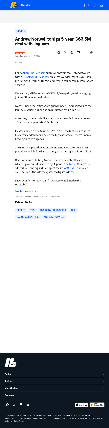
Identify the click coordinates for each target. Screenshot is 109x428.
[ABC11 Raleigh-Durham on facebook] (7, 405)
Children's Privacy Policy (63, 415)
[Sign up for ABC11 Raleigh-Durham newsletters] (28, 405)
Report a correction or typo (26, 191)
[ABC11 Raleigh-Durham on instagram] (21, 405)
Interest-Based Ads (24, 418)
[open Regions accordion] (54, 381)
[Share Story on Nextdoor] (78, 52)
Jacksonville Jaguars (37, 77)
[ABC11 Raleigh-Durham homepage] (14, 5)
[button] (6, 5)
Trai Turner (69, 164)
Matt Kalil (69, 168)
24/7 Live (25, 4)
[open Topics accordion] (54, 374)
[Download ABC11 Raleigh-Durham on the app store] (82, 405)
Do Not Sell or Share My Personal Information (34, 415)
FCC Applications (58, 418)
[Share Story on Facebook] (58, 52)
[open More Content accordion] (54, 388)
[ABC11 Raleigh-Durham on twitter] (14, 405)
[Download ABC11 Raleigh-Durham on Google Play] (97, 405)
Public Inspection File (41, 418)
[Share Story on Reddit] (72, 52)
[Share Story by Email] (85, 52)
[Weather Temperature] (79, 5)
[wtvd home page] (10, 362)
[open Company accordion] (54, 395)
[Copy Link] (91, 52)
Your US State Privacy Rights (84, 415)
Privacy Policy (10, 415)
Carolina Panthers (34, 73)
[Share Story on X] (65, 52)
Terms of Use (9, 418)
